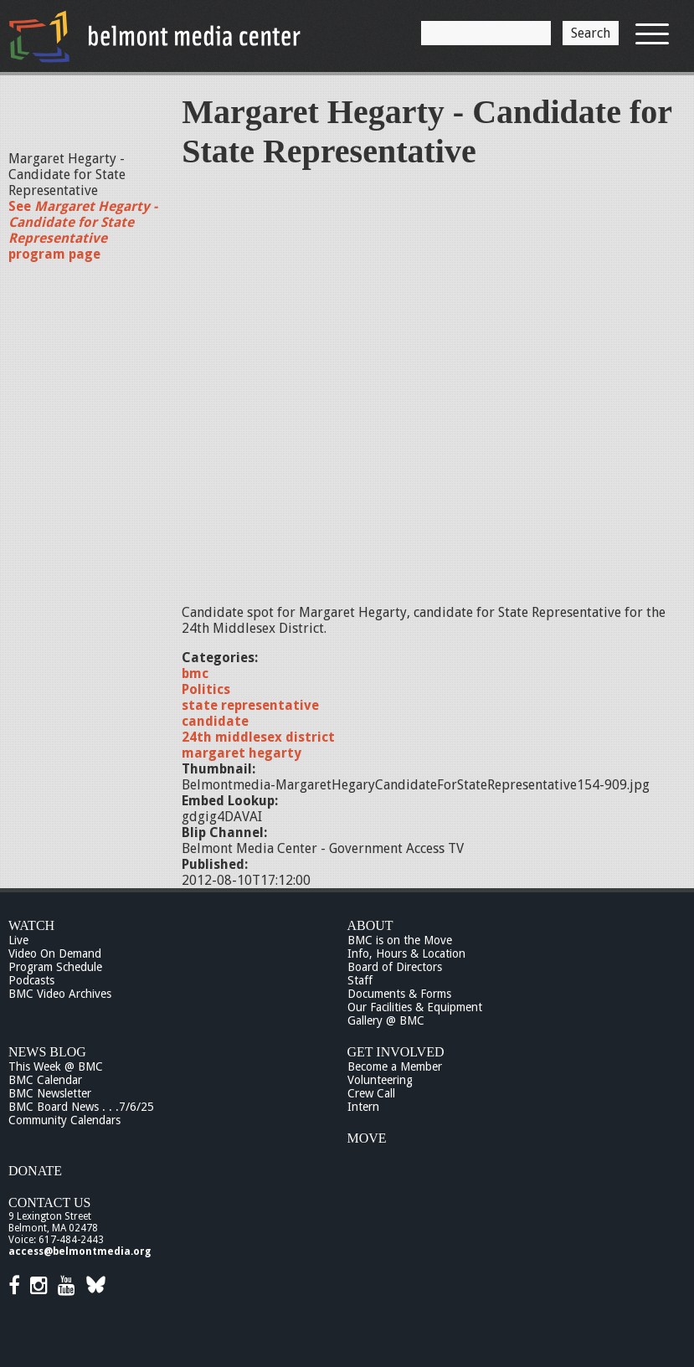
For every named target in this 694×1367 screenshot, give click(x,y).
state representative (250, 705)
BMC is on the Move (399, 940)
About (370, 925)
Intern (363, 1106)
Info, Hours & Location (406, 953)
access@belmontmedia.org (79, 1251)
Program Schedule (55, 967)
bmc (195, 673)
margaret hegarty (241, 753)
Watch (31, 925)
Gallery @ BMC (385, 1020)
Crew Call (371, 1093)
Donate (35, 1171)
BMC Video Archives (59, 993)
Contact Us (49, 1202)
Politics (206, 689)
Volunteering (380, 1080)
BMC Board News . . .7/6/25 (81, 1106)
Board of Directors (394, 967)
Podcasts (31, 980)
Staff (360, 980)
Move (367, 1138)
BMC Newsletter (49, 1093)
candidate (215, 721)
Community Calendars (64, 1120)
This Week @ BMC (55, 1066)
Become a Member (394, 1066)
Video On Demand (54, 953)
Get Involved (396, 1052)
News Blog (47, 1052)
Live (18, 940)
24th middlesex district (258, 737)
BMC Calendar (45, 1080)
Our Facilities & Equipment (414, 1007)
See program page (82, 230)
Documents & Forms (399, 993)
